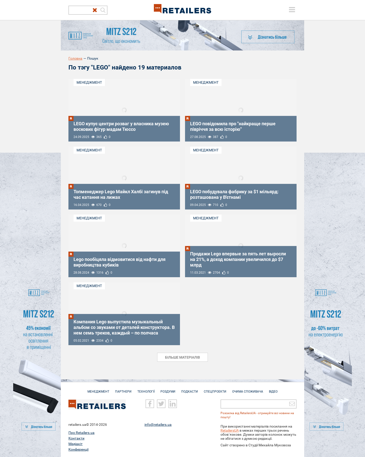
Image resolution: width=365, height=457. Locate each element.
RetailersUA (230, 430)
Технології (146, 389)
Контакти (76, 438)
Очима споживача (247, 389)
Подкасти (189, 389)
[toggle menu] (292, 10)
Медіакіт (75, 444)
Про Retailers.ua (81, 432)
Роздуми (167, 389)
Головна (75, 58)
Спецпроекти (215, 389)
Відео (273, 389)
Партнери (123, 389)
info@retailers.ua (158, 424)
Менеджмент (89, 82)
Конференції (78, 449)
